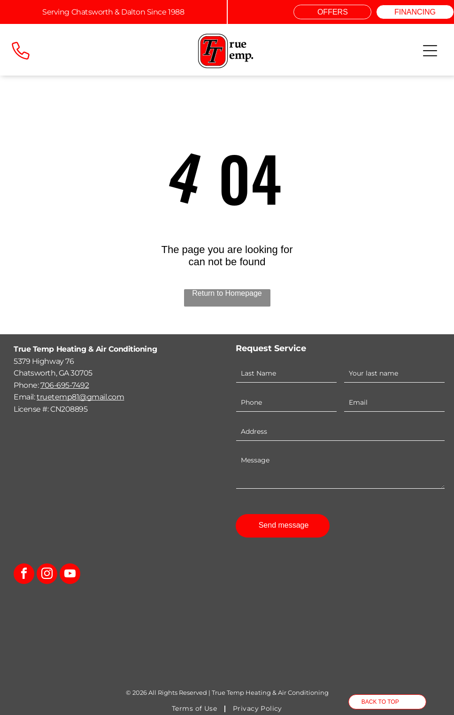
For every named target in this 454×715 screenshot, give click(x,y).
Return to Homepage (227, 293)
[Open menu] (430, 51)
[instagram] (47, 574)
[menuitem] (195, 708)
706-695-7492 (64, 385)
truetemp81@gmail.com (80, 396)
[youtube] (70, 574)
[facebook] (24, 574)
